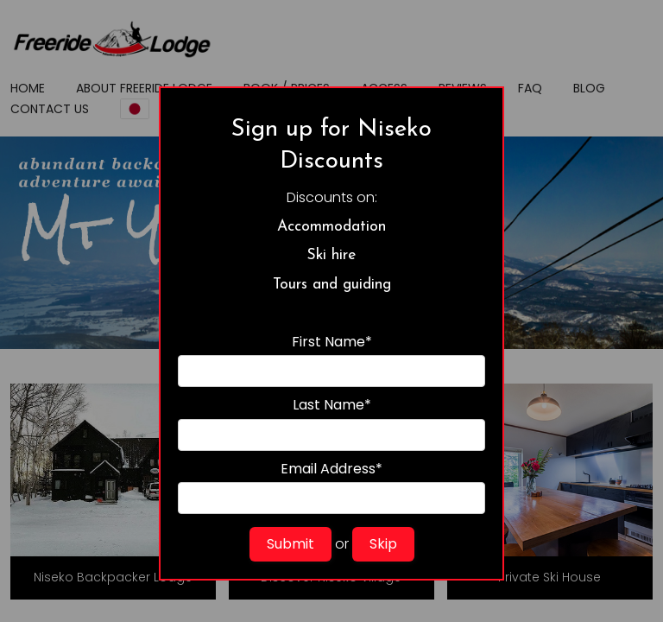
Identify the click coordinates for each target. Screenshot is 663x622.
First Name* (331, 360)
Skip (383, 544)
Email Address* (331, 487)
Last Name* (331, 423)
